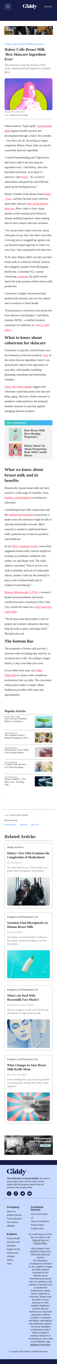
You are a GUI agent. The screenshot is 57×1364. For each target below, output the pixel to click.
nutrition (23, 824)
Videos (10, 1260)
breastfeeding (10, 824)
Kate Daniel (16, 932)
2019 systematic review (25, 546)
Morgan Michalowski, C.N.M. (21, 592)
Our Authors (12, 1222)
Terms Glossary (14, 1218)
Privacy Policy (37, 1225)
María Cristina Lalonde (19, 115)
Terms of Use (38, 1240)
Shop (9, 1263)
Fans (45, 355)
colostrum (22, 276)
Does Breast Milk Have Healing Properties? (34, 433)
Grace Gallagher (18, 1074)
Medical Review (14, 1215)
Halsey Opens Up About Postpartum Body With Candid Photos (35, 450)
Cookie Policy (37, 1228)
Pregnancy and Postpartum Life (22, 917)
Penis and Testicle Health (12, 716)
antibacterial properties (21, 514)
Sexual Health (13, 1238)
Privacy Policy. (40, 1243)
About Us (11, 1211)
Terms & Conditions (40, 1221)
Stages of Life (13, 1249)
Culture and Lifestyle (15, 44)
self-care (35, 824)
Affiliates (11, 1226)
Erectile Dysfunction (11, 733)
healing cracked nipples (17, 497)
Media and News (36, 44)
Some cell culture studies (18, 386)
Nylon (24, 177)
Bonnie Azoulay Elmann (22, 1005)
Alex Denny (16, 862)
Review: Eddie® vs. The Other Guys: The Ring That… (15, 782)
